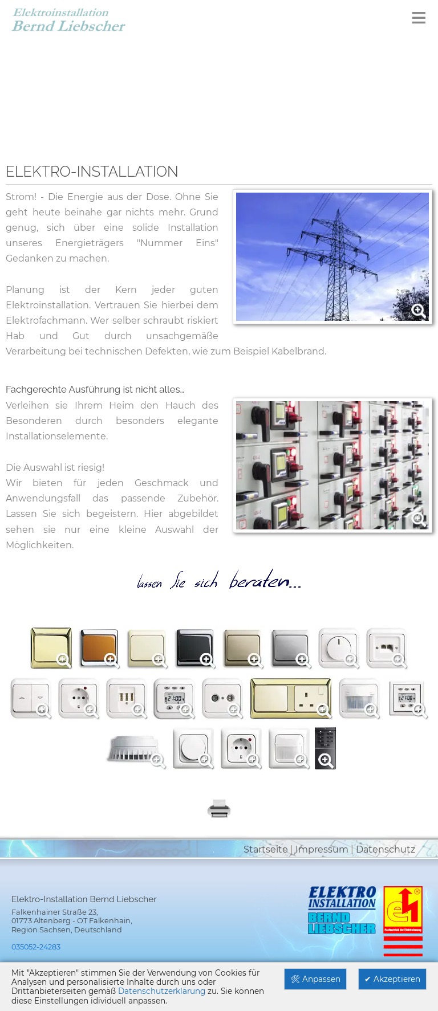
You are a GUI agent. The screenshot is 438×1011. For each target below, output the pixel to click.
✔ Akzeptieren (392, 979)
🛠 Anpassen (315, 979)
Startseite (266, 849)
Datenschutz (385, 849)
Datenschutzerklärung (161, 991)
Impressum (321, 849)
